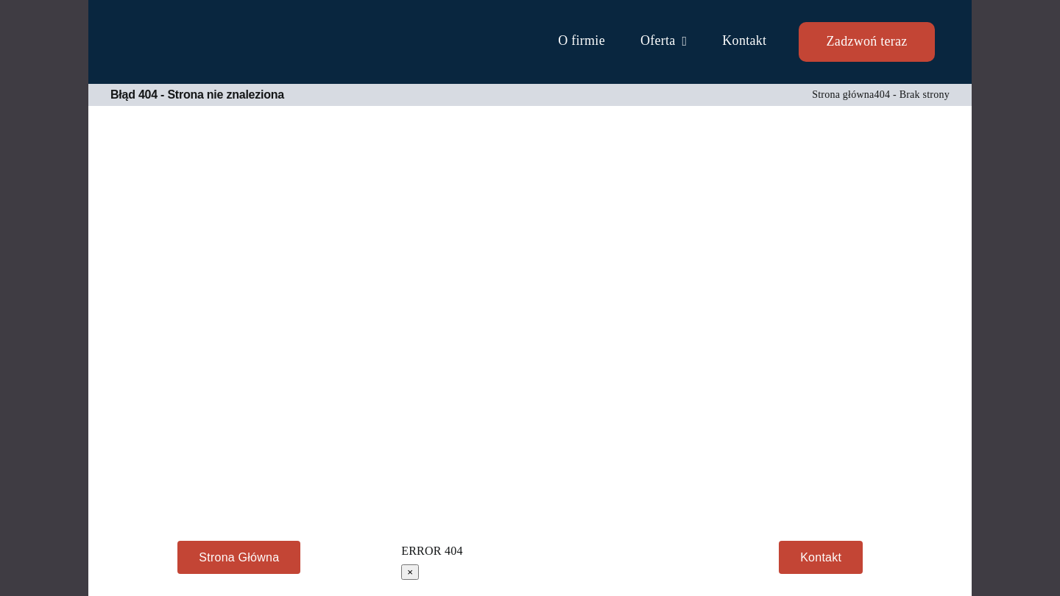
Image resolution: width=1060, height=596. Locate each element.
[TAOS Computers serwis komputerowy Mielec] (191, 32)
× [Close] (410, 572)
